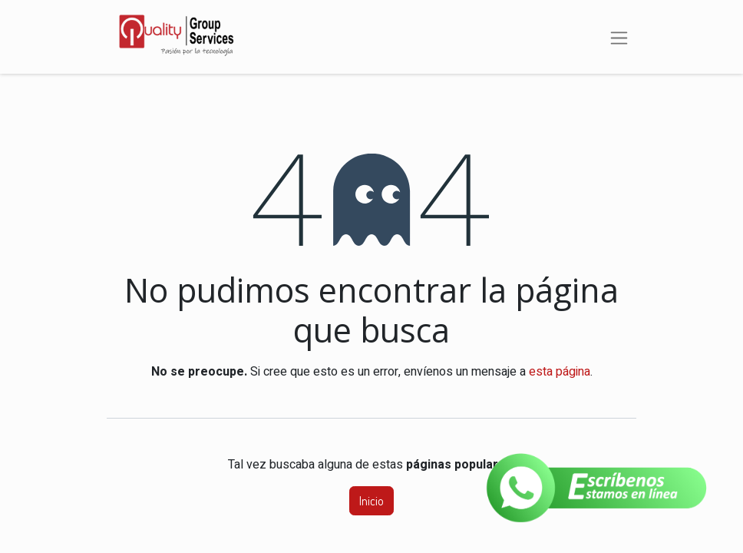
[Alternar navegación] (619, 36)
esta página (559, 372)
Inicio (371, 500)
